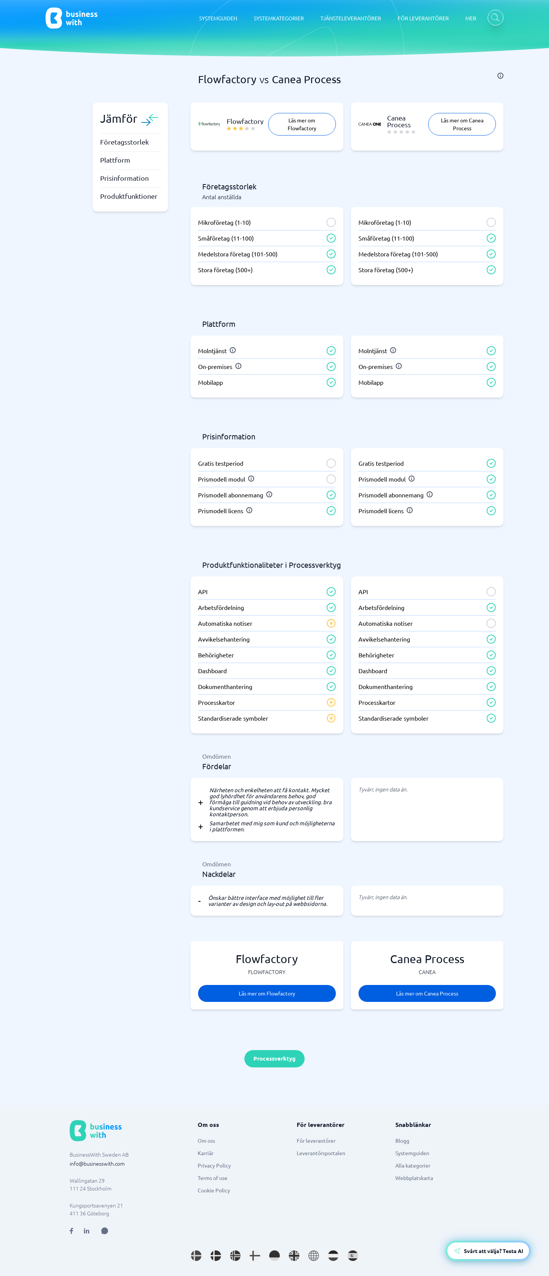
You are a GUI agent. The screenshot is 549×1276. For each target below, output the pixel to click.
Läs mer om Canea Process (462, 124)
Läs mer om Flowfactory (302, 124)
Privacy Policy (214, 1165)
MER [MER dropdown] (470, 18)
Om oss (206, 1140)
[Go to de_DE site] (274, 1255)
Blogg (402, 1140)
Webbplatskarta (414, 1177)
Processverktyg (274, 1058)
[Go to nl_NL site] (333, 1255)
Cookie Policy (214, 1190)
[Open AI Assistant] (104, 1230)
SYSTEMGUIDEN (218, 18)
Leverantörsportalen (321, 1152)
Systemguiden (412, 1152)
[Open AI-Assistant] (488, 1251)
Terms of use (212, 1177)
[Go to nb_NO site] (235, 1255)
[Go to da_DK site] (215, 1255)
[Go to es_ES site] (353, 1255)
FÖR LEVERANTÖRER (423, 18)
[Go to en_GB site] (294, 1255)
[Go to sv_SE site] (196, 1255)
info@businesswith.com (97, 1163)
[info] (500, 76)
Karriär (206, 1152)
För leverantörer (316, 1140)
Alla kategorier (412, 1165)
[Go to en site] (313, 1255)
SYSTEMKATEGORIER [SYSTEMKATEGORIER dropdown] (279, 18)
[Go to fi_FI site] (255, 1255)
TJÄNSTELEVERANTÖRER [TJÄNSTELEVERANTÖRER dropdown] (350, 18)
